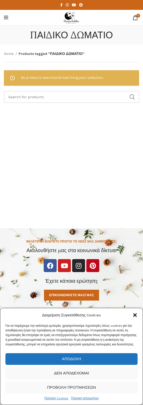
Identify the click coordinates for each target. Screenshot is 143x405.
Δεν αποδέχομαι (71, 373)
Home (9, 54)
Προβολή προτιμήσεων (71, 387)
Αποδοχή (71, 359)
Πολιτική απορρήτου (85, 398)
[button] (135, 315)
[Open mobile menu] (6, 17)
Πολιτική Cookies (56, 398)
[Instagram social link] (67, 5)
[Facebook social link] (61, 5)
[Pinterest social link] (81, 5)
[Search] (71, 97)
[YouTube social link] (74, 5)
